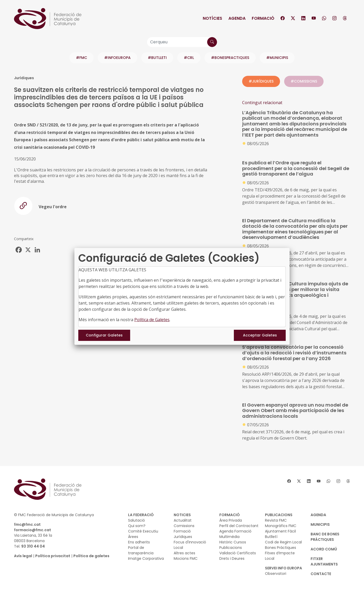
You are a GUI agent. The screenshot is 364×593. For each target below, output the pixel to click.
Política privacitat (52, 555)
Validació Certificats (237, 553)
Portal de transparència (140, 550)
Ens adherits (139, 542)
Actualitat (183, 520)
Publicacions (230, 547)
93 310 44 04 (33, 546)
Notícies (212, 18)
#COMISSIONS (304, 81)
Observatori (275, 573)
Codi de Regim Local (283, 542)
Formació (263, 18)
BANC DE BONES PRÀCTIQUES (325, 536)
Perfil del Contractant (238, 525)
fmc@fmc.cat (27, 524)
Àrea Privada (230, 520)
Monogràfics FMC (280, 525)
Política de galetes (91, 555)
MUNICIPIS (320, 524)
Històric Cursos (232, 542)
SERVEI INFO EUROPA (283, 568)
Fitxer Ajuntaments (324, 561)
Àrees (133, 536)
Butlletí (271, 536)
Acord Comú (324, 549)
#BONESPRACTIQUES (230, 57)
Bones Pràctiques (280, 547)
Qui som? (136, 525)
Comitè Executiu (143, 531)
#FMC (81, 57)
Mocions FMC (186, 558)
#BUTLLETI (157, 57)
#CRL (189, 57)
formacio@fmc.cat (32, 530)
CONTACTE (321, 573)
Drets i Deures (231, 558)
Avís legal (23, 555)
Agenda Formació (235, 531)
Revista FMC (276, 520)
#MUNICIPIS (277, 57)
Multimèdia (229, 536)
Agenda (237, 18)
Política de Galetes (152, 319)
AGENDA (318, 514)
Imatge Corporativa (146, 558)
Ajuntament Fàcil (280, 531)
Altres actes (184, 553)
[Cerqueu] (182, 42)
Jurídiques (183, 536)
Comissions (184, 525)
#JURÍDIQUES (261, 81)
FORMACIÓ (229, 514)
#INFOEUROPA (117, 57)
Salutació (136, 520)
